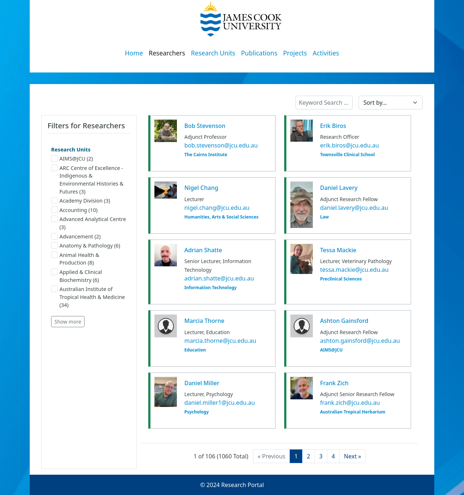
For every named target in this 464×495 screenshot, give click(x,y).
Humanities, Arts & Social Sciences (221, 217)
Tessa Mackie (338, 250)
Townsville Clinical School (347, 155)
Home (134, 53)
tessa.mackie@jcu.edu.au (354, 270)
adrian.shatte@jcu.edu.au (219, 278)
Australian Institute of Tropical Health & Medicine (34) (88, 297)
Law (324, 217)
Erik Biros (333, 126)
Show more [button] (67, 321)
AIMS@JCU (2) (72, 158)
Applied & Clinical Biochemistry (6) (76, 276)
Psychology (196, 412)
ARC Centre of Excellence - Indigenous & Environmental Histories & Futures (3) (87, 180)
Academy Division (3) (80, 200)
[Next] (352, 456)
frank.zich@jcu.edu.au (350, 403)
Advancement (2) (76, 236)
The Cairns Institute (205, 155)
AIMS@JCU (331, 350)
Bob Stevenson (204, 126)
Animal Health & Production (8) (75, 258)
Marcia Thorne (204, 321)
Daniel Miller (201, 383)
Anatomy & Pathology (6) (85, 245)
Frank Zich (334, 383)
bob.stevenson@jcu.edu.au (220, 145)
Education (195, 350)
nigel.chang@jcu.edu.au (216, 208)
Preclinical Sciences (341, 279)
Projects (295, 53)
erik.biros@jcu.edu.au (349, 145)
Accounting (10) (74, 210)
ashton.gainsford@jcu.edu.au (360, 341)
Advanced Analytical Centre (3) (88, 223)
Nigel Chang (201, 188)
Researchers (167, 53)
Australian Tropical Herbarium (352, 412)
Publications (259, 53)
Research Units (213, 53)
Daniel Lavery (338, 188)
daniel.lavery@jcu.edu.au (354, 208)
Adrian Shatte (203, 250)
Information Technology (210, 288)
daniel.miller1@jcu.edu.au (219, 403)
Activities (326, 53)
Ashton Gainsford (344, 321)
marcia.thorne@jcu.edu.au (220, 341)
